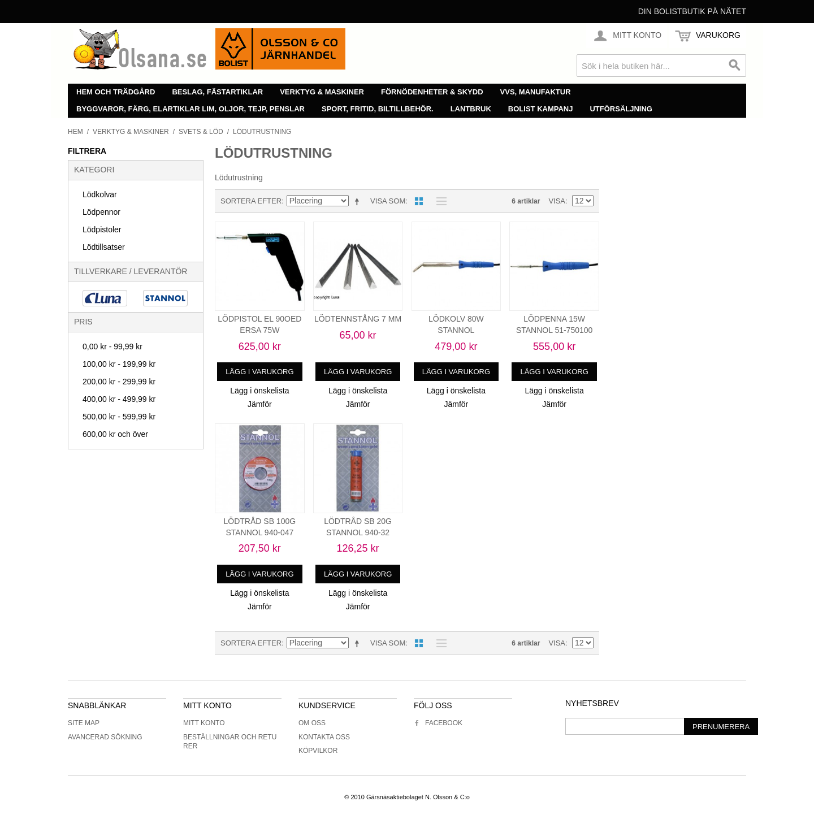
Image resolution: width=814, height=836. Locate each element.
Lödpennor (101, 211)
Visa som (387, 201)
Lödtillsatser (104, 247)
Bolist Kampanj (540, 109)
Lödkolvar (100, 194)
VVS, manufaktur (535, 92)
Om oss (312, 723)
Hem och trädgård (115, 92)
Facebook (438, 723)
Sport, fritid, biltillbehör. (378, 109)
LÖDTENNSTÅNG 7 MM (357, 318)
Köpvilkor (317, 751)
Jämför (260, 404)
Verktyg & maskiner (322, 92)
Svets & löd (201, 132)
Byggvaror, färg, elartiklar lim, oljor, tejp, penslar (190, 109)
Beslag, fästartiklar (217, 92)
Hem (75, 132)
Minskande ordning (358, 201)
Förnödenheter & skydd (432, 92)
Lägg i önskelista (259, 390)
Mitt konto (204, 723)
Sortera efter (251, 201)
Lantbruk (471, 109)
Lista (438, 201)
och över (115, 434)
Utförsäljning (621, 109)
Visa (556, 201)
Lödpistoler (102, 229)
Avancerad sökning (105, 737)
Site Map (83, 723)
